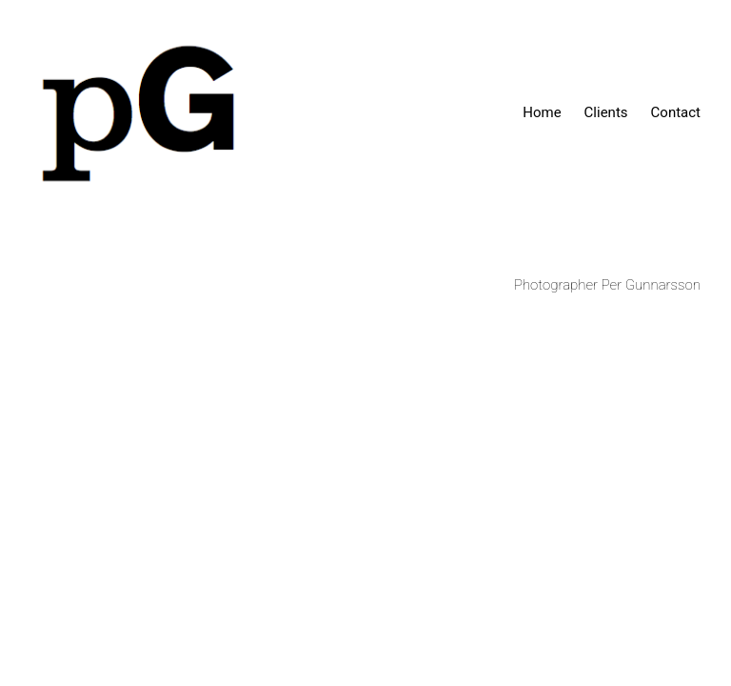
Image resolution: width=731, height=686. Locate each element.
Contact (676, 112)
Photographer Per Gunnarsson (607, 284)
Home (542, 112)
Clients (606, 112)
